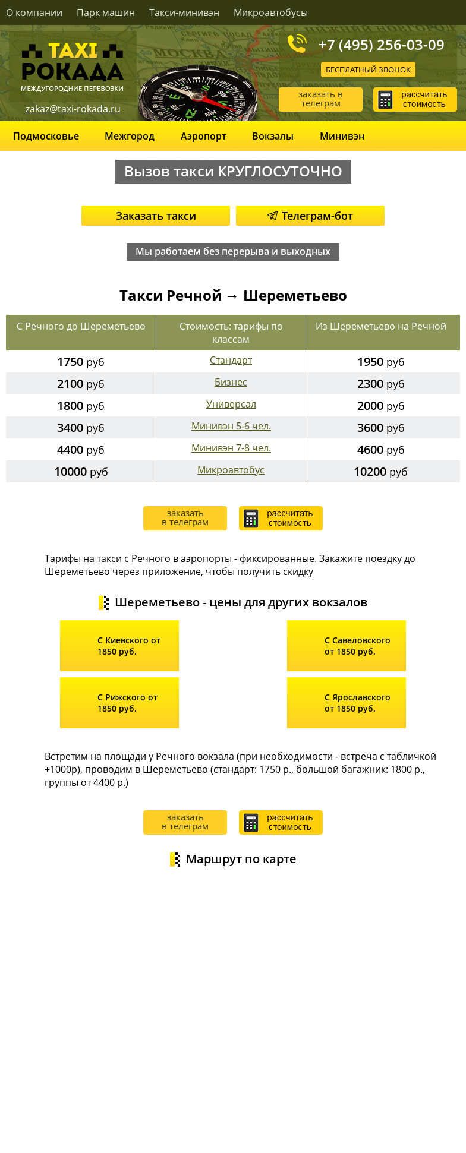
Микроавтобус (231, 469)
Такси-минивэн (184, 12)
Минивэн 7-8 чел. (231, 447)
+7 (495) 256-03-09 (382, 44)
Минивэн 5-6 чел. (231, 425)
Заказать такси (156, 216)
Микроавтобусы (271, 12)
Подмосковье (46, 136)
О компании (34, 12)
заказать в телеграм (320, 98)
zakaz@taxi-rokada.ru (73, 108)
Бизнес (231, 381)
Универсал (231, 403)
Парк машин (106, 12)
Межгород (130, 136)
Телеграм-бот (310, 216)
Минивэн (342, 136)
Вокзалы (273, 136)
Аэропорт (203, 136)
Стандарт (231, 360)
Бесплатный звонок (368, 69)
